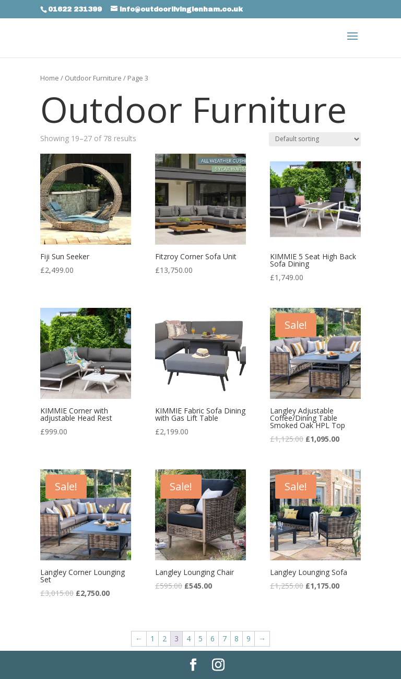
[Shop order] (315, 139)
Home (49, 78)
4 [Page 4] (188, 638)
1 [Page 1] (152, 638)
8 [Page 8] (236, 638)
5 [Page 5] (200, 638)
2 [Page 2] (164, 638)
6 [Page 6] (212, 638)
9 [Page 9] (248, 638)
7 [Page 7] (224, 638)
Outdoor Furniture (93, 78)
